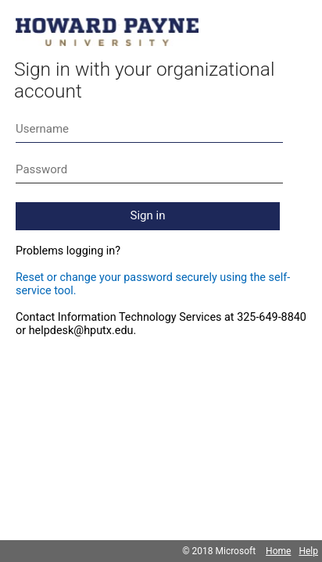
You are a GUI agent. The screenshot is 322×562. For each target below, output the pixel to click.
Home (278, 551)
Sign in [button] (148, 215)
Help (308, 551)
